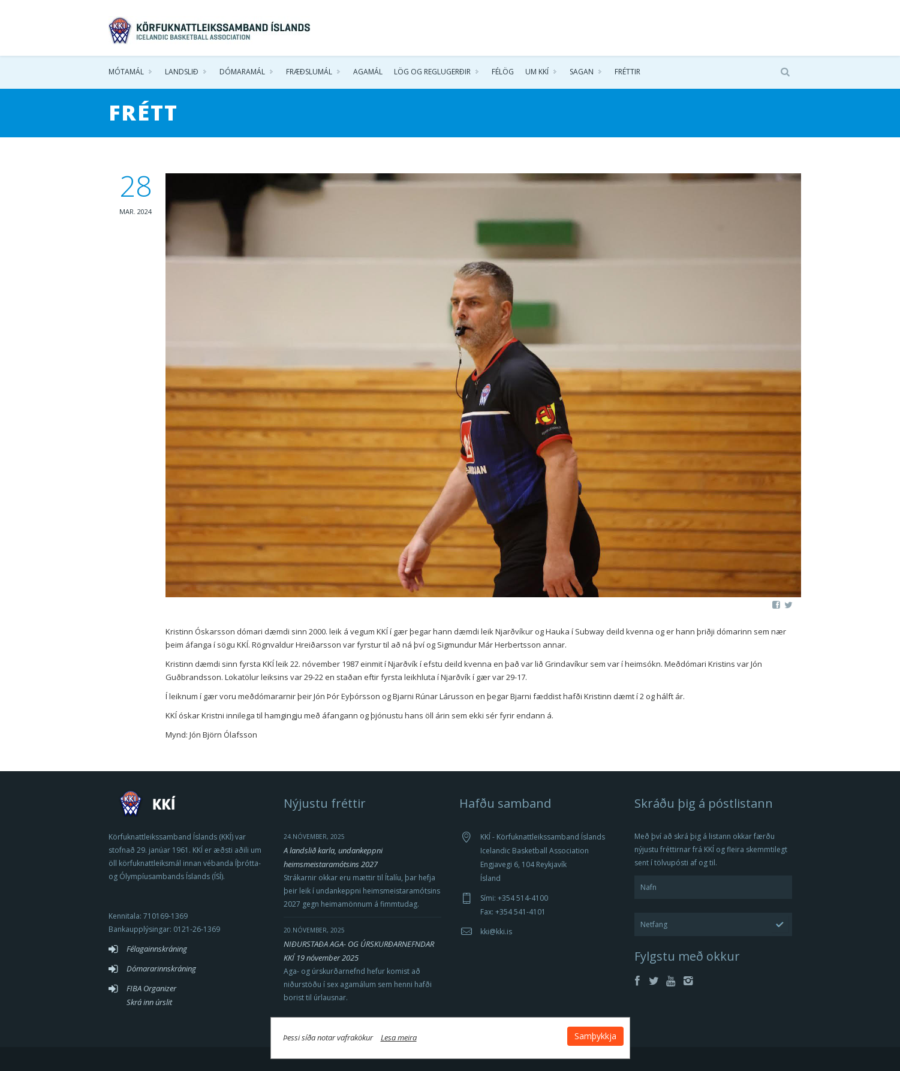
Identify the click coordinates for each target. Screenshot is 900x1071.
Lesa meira (399, 1037)
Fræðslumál (309, 72)
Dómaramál (242, 72)
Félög (503, 72)
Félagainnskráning (157, 948)
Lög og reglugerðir (432, 72)
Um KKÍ (537, 72)
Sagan (582, 72)
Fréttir (627, 72)
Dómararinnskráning (161, 968)
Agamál (368, 72)
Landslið (181, 72)
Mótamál (126, 72)
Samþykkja (595, 1036)
